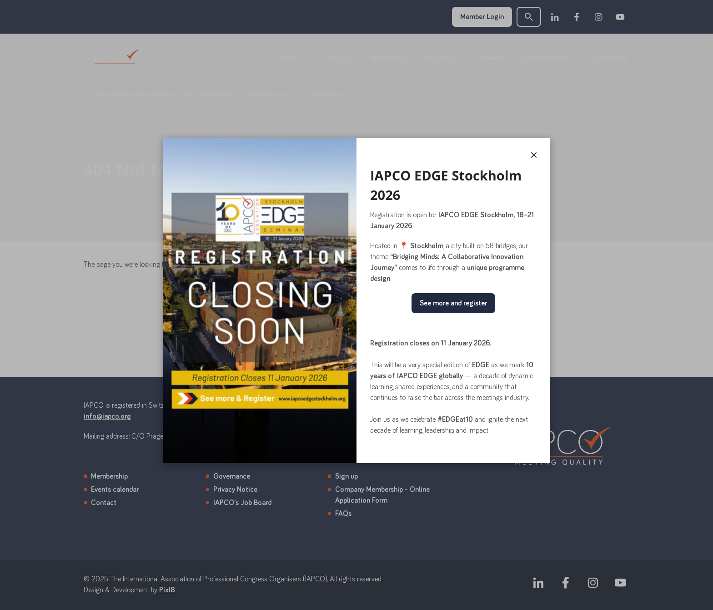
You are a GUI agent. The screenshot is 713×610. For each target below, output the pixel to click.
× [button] (534, 154)
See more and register (453, 303)
